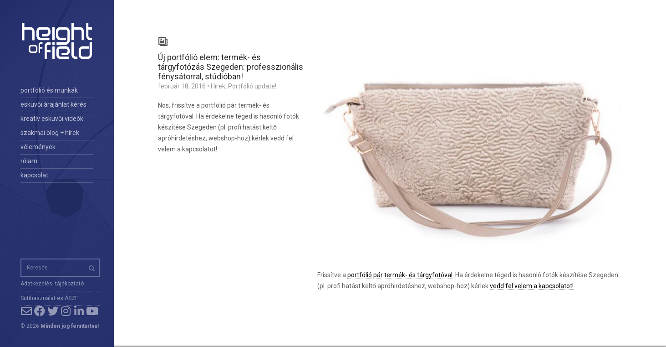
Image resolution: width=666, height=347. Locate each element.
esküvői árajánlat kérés (53, 104)
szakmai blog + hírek (49, 132)
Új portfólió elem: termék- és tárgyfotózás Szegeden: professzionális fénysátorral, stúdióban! (230, 66)
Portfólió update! (252, 86)
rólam (28, 161)
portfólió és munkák (49, 90)
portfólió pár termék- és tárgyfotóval (399, 275)
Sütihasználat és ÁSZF (49, 298)
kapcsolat (34, 175)
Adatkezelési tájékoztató (52, 283)
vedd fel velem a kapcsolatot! (532, 286)
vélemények (38, 146)
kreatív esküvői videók (51, 118)
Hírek (218, 86)
